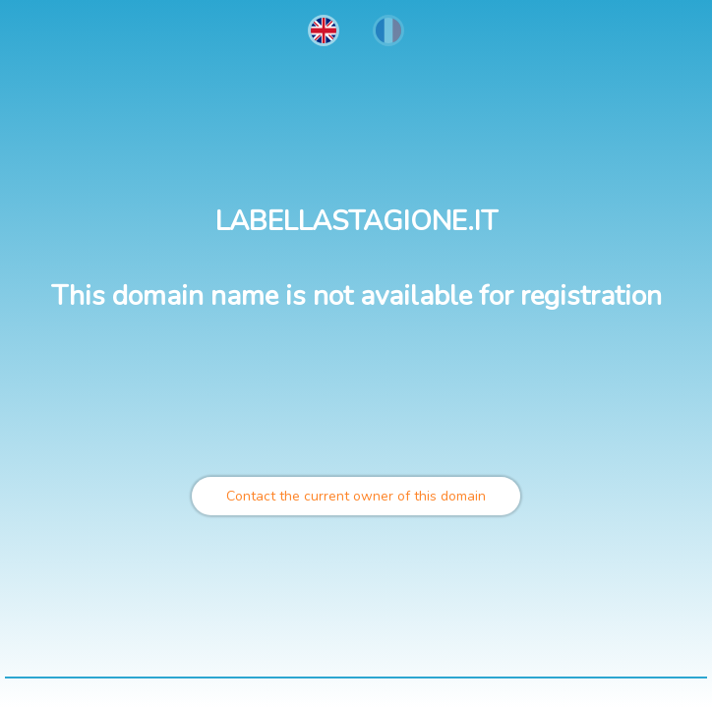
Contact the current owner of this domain (356, 496)
